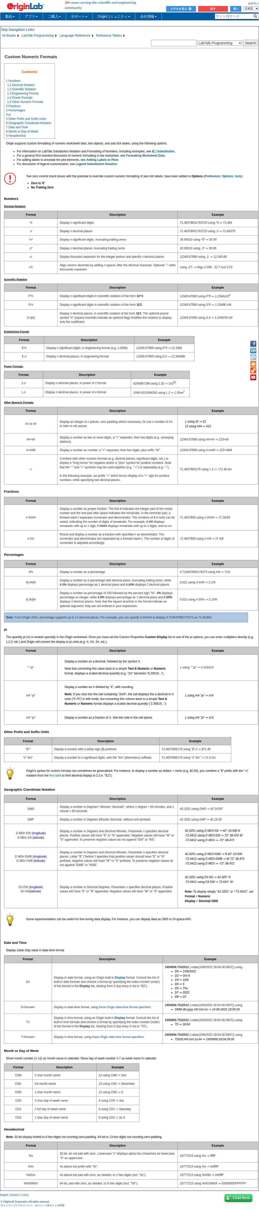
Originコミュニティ (114, 16)
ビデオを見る (181, 8)
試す (213, 8)
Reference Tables (109, 35)
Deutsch (14, 1195)
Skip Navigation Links (17, 30)
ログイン (253, 3)
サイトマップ (8, 1205)
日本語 (25, 1195)
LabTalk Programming (38, 35)
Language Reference (74, 35)
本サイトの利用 (55, 1205)
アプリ (31, 16)
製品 (10, 16)
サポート (79, 16)
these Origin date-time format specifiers (125, 1007)
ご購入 (54, 16)
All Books (9, 35)
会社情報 (148, 16)
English (4, 1195)
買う (236, 8)
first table (55, 775)
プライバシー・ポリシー (31, 1205)
